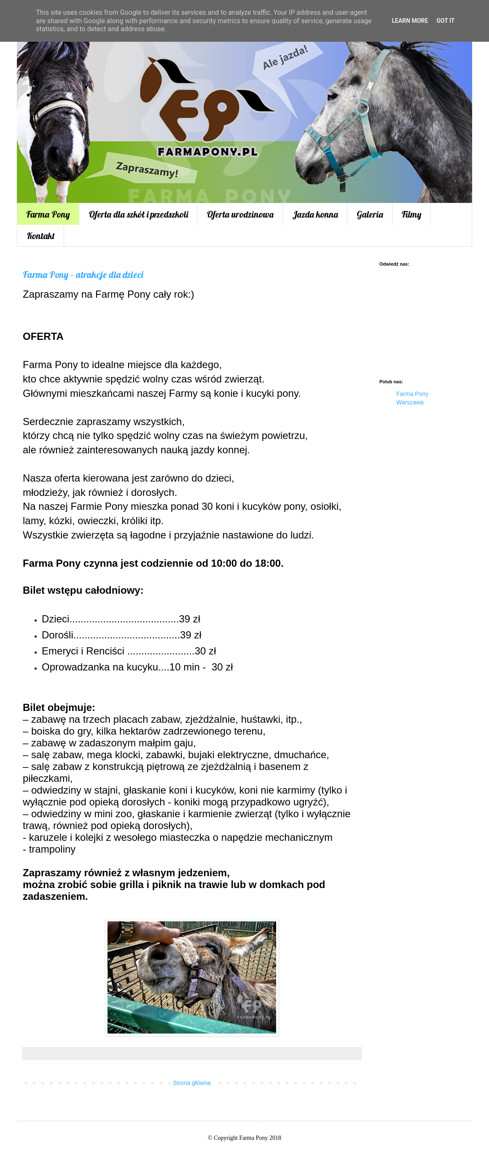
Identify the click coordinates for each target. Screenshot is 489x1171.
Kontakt (41, 235)
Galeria (370, 214)
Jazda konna (315, 214)
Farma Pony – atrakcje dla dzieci (83, 274)
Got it (445, 20)
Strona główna (192, 1082)
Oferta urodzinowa (240, 214)
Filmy (412, 214)
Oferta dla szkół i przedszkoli (138, 214)
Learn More (410, 20)
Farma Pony (48, 214)
